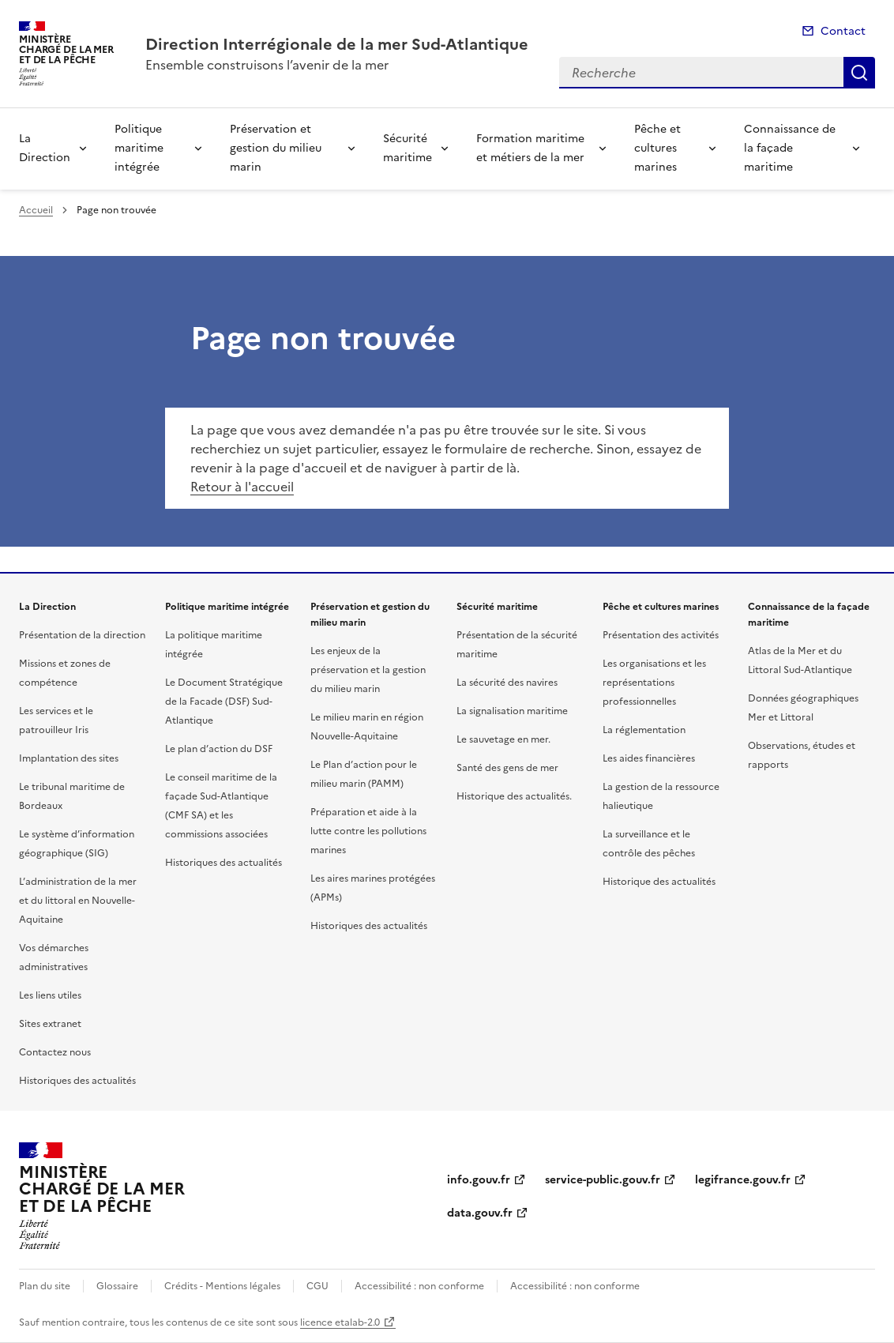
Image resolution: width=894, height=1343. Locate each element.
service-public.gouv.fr (602, 1180)
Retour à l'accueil (242, 486)
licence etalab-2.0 (340, 1322)
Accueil (36, 210)
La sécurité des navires (507, 682)
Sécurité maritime (407, 148)
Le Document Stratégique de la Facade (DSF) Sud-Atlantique (224, 701)
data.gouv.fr (480, 1213)
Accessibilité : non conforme (419, 1286)
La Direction (44, 148)
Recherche (859, 72)
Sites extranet (50, 1024)
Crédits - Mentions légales (222, 1286)
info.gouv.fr (478, 1180)
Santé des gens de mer (507, 768)
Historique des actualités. (514, 796)
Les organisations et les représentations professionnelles (654, 682)
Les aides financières (649, 758)
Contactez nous (55, 1052)
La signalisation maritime (512, 711)
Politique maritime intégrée (139, 148)
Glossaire (117, 1286)
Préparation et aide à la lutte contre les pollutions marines (368, 831)
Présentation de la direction (82, 635)
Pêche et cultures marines (657, 148)
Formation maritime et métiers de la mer (530, 148)
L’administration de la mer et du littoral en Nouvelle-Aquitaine (78, 901)
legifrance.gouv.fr (743, 1180)
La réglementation (644, 730)
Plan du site (44, 1286)
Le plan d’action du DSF (218, 749)
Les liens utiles (50, 995)
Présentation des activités (661, 635)
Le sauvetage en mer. (503, 739)
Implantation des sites (68, 758)
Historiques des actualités (77, 1081)
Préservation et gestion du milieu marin (275, 148)
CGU (317, 1286)
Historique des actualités (659, 882)
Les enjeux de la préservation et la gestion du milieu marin (368, 670)
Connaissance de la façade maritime (790, 148)
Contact (843, 31)
